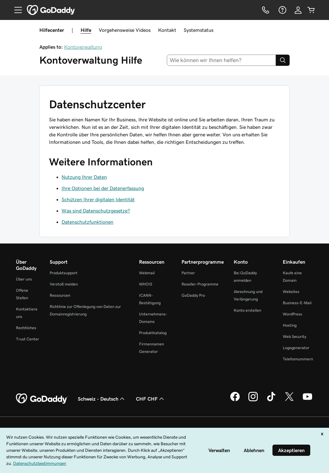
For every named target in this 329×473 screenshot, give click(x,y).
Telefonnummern (298, 359)
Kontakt (167, 29)
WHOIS (145, 284)
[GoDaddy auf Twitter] (289, 400)
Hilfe (86, 29)
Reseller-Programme (200, 284)
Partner (188, 273)
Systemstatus (198, 29)
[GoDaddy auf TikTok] (271, 400)
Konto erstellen (247, 310)
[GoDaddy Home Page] (42, 398)
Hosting (290, 325)
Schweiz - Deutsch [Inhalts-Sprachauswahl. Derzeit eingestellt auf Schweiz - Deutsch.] (102, 398)
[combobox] (221, 60)
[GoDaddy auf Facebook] (235, 400)
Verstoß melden (64, 284)
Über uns (24, 279)
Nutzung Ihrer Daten (84, 176)
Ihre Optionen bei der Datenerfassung (103, 188)
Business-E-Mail (297, 303)
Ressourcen (60, 295)
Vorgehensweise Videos (125, 29)
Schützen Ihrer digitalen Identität (98, 199)
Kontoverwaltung (83, 46)
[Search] (283, 60)
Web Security (294, 336)
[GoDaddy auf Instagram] (253, 400)
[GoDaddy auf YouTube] (307, 400)
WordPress (292, 314)
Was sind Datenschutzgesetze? (96, 210)
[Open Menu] (15, 9)
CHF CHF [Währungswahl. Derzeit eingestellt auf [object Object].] (150, 398)
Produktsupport (63, 273)
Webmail (147, 273)
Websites (291, 292)
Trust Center (27, 339)
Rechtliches (26, 328)
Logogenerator (296, 348)
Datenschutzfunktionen (87, 221)
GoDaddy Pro (193, 295)
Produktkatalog (153, 333)
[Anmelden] (298, 10)
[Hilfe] (282, 10)
